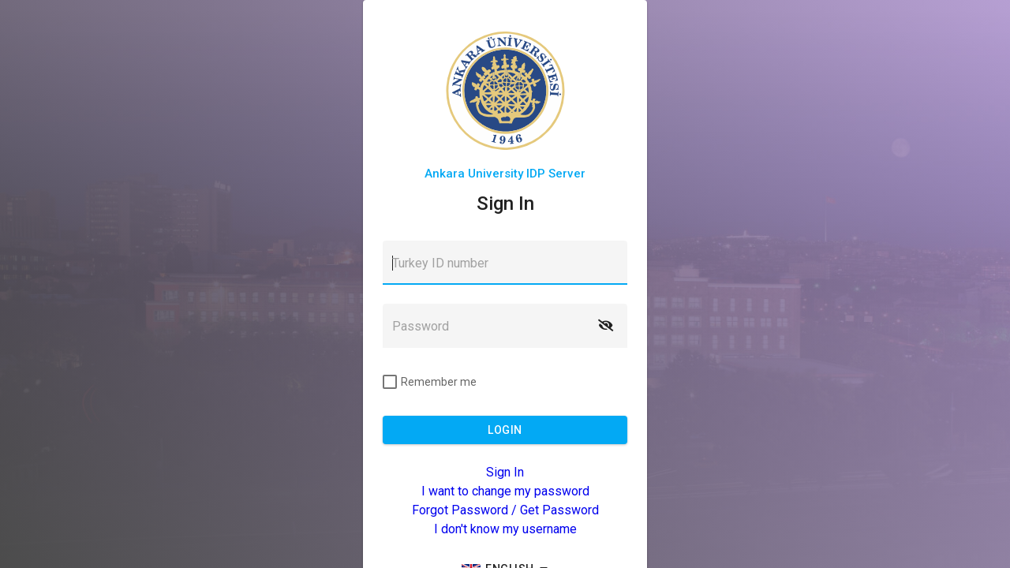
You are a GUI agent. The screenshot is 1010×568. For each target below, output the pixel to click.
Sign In (505, 472)
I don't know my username (505, 528)
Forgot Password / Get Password (505, 510)
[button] (605, 326)
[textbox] (505, 263)
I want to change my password (505, 491)
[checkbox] (430, 382)
